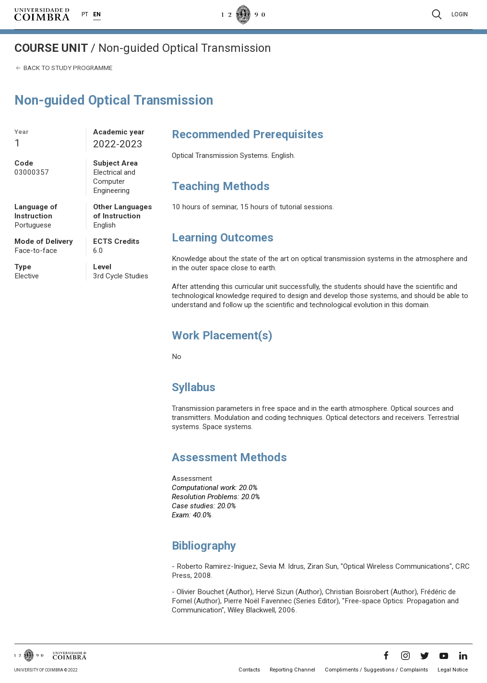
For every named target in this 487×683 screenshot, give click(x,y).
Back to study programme (63, 68)
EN (97, 14)
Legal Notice (453, 670)
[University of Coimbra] (42, 14)
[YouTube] (443, 655)
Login (459, 14)
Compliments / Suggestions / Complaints (376, 670)
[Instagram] (405, 655)
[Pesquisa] (437, 14)
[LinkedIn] (463, 655)
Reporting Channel (292, 670)
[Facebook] (386, 655)
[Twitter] (424, 655)
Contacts (249, 670)
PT (85, 14)
